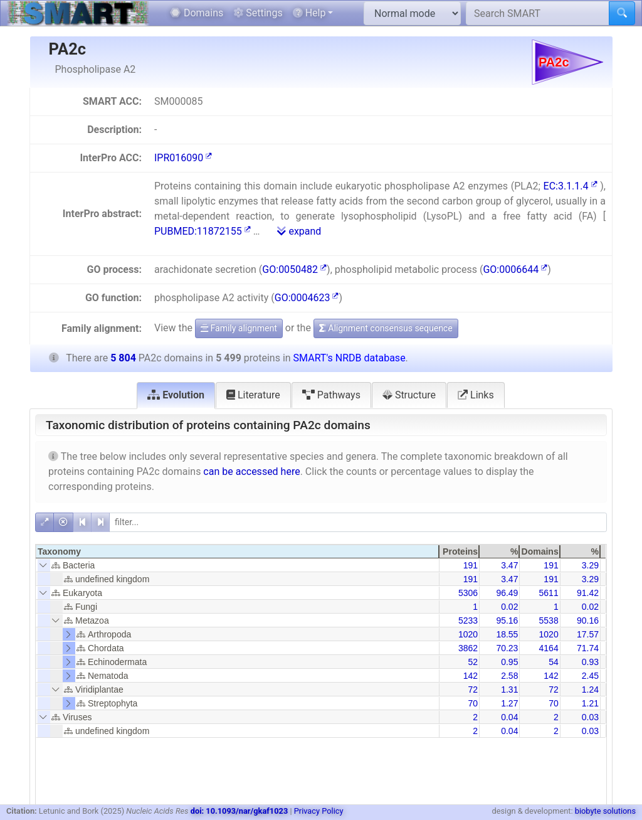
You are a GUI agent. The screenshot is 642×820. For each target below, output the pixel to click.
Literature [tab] (253, 395)
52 (473, 662)
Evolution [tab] (175, 395)
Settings (257, 13)
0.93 (590, 662)
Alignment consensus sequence (386, 328)
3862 (468, 648)
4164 (549, 648)
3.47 (509, 565)
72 (473, 689)
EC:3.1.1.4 (570, 186)
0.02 (509, 607)
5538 (549, 620)
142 (470, 676)
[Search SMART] (537, 13)
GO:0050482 (294, 269)
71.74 (588, 648)
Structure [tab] (409, 395)
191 (470, 565)
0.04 (509, 717)
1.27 (509, 703)
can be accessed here (251, 471)
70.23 (507, 648)
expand (299, 231)
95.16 (507, 620)
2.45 (590, 676)
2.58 (509, 676)
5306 (468, 593)
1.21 (590, 703)
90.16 (588, 620)
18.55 (507, 634)
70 (473, 703)
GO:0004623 (307, 298)
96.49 (507, 593)
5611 (549, 593)
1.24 (590, 689)
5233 (468, 620)
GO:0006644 (515, 269)
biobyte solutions (605, 811)
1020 (468, 634)
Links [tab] (476, 395)
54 (554, 662)
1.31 (509, 689)
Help (309, 13)
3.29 (590, 565)
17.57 (588, 634)
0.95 (509, 662)
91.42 (588, 593)
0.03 (590, 717)
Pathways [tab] (331, 395)
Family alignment (239, 328)
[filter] (358, 522)
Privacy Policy (319, 811)
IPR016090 (183, 158)
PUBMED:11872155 (202, 231)
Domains (196, 13)
